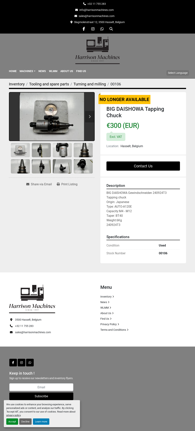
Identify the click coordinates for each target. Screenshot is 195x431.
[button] (27, 71)
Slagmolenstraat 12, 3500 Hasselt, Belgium (99, 22)
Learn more (41, 421)
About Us (66, 71)
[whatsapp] (102, 29)
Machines (26, 71)
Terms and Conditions (113, 329)
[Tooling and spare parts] (49, 84)
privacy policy (13, 415)
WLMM (53, 71)
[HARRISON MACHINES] (32, 298)
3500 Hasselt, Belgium (28, 319)
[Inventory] (17, 84)
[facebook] (83, 29)
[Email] (41, 387)
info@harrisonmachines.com (96, 9)
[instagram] (93, 29)
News (42, 71)
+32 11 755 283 (96, 3)
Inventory (106, 296)
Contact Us (143, 166)
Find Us (81, 71)
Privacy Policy (108, 324)
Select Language (178, 72)
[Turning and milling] (90, 84)
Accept (12, 421)
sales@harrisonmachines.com (96, 16)
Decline (25, 421)
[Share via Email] (39, 184)
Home (13, 71)
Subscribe (41, 396)
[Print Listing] (67, 184)
